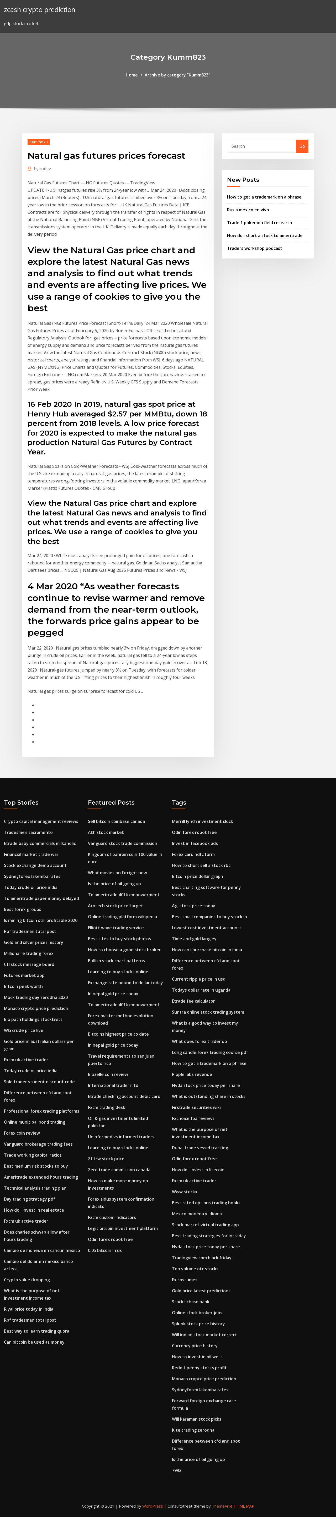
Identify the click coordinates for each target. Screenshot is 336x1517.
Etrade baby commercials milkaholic (40, 843)
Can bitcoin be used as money (34, 1342)
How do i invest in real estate (34, 1210)
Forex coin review (22, 1133)
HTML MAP (244, 1506)
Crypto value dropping (27, 1280)
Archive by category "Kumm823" (177, 75)
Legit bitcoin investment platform (123, 1228)
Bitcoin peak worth (23, 986)
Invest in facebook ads (195, 843)
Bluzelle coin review (108, 1074)
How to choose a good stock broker (124, 950)
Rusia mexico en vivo (248, 210)
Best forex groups (22, 909)
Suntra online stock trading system (208, 1012)
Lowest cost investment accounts (207, 928)
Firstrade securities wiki (196, 1107)
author (42, 168)
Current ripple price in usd (198, 979)
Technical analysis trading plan (35, 1188)
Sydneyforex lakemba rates (32, 876)
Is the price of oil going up (114, 884)
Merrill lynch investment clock (202, 821)
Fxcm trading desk (106, 1107)
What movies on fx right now (117, 873)
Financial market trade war (31, 854)
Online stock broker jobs (197, 1313)
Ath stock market (106, 832)
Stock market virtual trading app (205, 1225)
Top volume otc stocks (195, 1269)
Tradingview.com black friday (202, 1258)
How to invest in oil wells (197, 1357)
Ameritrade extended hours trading (41, 1177)
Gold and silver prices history (33, 942)
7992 (176, 1470)
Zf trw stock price (106, 1159)
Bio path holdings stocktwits (33, 1019)
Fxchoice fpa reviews (193, 1118)
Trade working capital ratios (33, 1155)
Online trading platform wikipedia (122, 917)
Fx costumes (184, 1280)
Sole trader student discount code (39, 1082)
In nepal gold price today (113, 994)
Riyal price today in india (28, 1309)
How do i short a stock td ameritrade (265, 235)
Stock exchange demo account (35, 865)
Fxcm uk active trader (26, 1060)
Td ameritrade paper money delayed (41, 898)
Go (302, 146)
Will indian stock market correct (204, 1335)
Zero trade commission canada (119, 1170)
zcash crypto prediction (39, 9)
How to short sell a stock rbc (201, 865)
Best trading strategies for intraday (209, 1236)
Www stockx (184, 1192)
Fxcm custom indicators (112, 1217)
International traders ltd (113, 1085)
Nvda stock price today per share (206, 1085)
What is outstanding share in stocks (208, 1096)
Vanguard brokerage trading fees (38, 1144)
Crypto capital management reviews (41, 821)
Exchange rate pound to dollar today (125, 983)
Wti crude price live (23, 1030)
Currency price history (195, 1346)
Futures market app (24, 975)
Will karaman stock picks (196, 1419)
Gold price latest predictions (201, 1291)
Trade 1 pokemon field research (259, 223)
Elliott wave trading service (116, 928)
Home (132, 75)
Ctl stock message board (29, 964)
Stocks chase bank (190, 1302)
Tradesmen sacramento (28, 832)
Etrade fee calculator (193, 1001)
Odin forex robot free (110, 1239)
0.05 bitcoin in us (105, 1250)
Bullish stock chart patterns (116, 961)
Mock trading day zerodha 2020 (36, 997)
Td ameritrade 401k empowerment (124, 895)
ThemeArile (222, 1506)
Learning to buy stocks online (118, 972)
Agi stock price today (193, 906)
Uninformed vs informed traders (121, 1137)
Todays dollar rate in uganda (201, 990)
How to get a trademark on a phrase (264, 197)
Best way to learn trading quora (36, 1331)
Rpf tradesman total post (30, 931)
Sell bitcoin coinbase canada (116, 821)
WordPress (152, 1506)
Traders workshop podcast (254, 248)
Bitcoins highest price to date (118, 1034)
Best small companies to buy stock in (209, 917)
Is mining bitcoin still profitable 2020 (40, 920)
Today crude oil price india (30, 887)
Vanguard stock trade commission (122, 843)
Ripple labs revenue (192, 1074)
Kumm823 (38, 141)
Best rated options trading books (206, 1203)
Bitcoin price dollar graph (197, 876)
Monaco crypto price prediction (36, 1008)
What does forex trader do (199, 1041)
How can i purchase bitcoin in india (207, 950)
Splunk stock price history (198, 1324)
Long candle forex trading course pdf (210, 1052)
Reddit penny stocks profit (199, 1368)
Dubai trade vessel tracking (200, 1148)
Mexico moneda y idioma (197, 1214)
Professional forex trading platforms (41, 1111)
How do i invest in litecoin (198, 1170)
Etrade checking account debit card (124, 1096)
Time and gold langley (194, 939)
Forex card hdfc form (193, 854)
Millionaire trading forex (29, 953)
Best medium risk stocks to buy (36, 1166)
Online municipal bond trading (34, 1122)
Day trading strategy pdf (29, 1199)
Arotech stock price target (115, 906)
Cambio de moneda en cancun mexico (42, 1250)
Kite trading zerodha (193, 1430)
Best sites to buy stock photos (119, 939)
